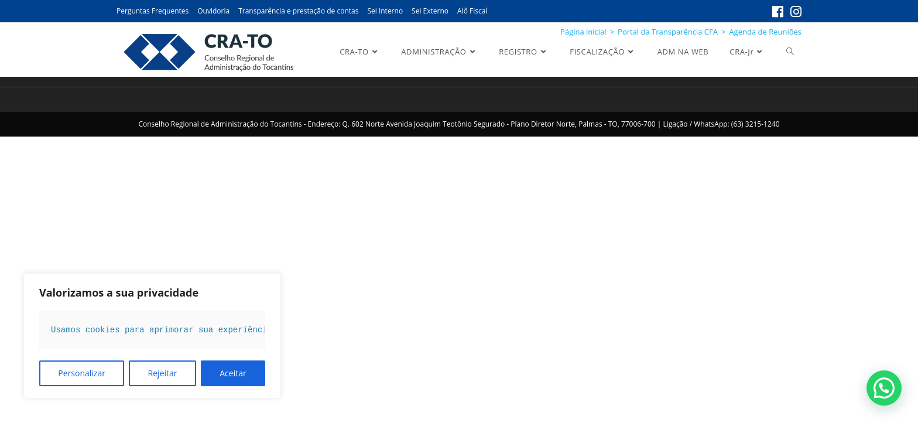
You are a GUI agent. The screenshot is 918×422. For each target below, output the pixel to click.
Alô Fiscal (472, 11)
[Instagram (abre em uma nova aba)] (794, 11)
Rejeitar (162, 373)
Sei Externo (430, 11)
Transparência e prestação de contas (298, 11)
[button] (884, 388)
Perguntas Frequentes (153, 11)
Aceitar (233, 373)
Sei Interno (385, 11)
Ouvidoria (213, 11)
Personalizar (81, 373)
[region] (152, 336)
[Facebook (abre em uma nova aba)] (778, 11)
